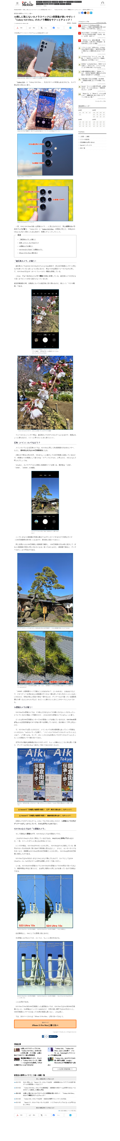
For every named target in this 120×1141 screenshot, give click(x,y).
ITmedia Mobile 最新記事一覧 (88, 12)
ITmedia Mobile (17, 9)
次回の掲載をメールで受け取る (68, 1110)
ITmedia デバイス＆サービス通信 (79, 12)
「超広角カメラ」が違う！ (27, 239)
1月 (80, 114)
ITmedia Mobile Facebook (82, 12)
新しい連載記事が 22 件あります (45, 1079)
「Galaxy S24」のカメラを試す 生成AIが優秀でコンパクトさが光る (44, 1099)
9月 (104, 112)
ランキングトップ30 (100, 101)
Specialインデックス (86, 145)
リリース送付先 (84, 139)
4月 (83, 112)
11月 (97, 112)
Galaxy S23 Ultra (47, 229)
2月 (89, 112)
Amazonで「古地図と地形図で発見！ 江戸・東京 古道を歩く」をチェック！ (46, 809)
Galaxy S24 (21, 82)
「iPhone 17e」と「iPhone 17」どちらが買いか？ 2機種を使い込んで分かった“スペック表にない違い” (93, 95)
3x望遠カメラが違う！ (26, 246)
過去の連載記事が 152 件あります (45, 1107)
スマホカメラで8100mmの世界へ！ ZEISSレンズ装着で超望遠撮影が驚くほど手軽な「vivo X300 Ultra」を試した (93, 27)
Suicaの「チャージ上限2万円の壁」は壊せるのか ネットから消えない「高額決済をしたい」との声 (93, 88)
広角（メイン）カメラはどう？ (29, 243)
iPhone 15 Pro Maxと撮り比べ (28, 253)
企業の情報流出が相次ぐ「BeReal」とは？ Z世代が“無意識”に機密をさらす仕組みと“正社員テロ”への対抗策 (93, 73)
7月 (97, 114)
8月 (94, 114)
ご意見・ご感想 (84, 136)
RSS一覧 (82, 148)
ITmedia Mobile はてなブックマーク (91, 12)
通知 (34, 27)
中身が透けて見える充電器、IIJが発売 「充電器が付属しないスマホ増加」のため (93, 80)
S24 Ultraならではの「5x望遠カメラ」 (31, 249)
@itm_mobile (85, 12)
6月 (100, 114)
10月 (101, 112)
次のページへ (53, 1036)
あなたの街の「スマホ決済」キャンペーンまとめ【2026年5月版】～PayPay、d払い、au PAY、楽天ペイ (93, 34)
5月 (80, 112)
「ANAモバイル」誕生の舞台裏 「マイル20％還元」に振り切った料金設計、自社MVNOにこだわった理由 (93, 41)
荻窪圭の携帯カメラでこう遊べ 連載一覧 (29, 1075)
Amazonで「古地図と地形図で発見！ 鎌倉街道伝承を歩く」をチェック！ (46, 815)
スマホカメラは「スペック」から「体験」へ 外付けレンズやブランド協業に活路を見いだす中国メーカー (93, 58)
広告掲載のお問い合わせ (87, 142)
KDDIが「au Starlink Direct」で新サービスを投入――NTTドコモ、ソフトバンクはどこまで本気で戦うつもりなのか (93, 65)
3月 (86, 112)
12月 (94, 112)
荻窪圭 (69, 23)
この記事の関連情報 (63, 1069)
